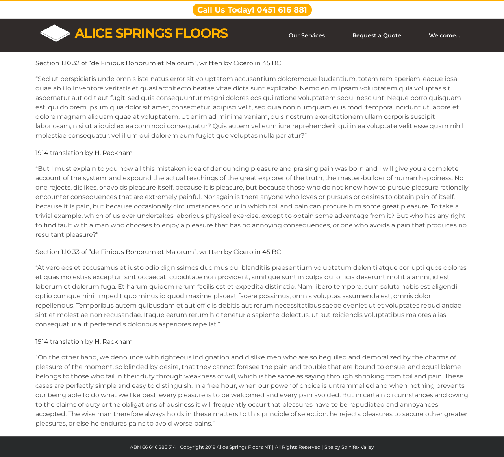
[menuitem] (311, 35)
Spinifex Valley (357, 447)
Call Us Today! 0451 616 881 (252, 10)
